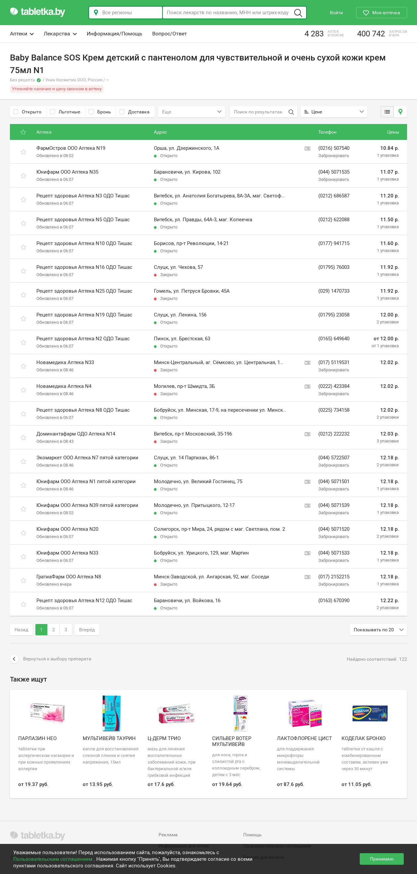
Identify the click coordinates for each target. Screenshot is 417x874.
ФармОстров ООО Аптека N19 (70, 148)
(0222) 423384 (333, 386)
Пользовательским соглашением (53, 859)
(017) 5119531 (333, 362)
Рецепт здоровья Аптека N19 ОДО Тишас (84, 315)
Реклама (168, 834)
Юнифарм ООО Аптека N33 (67, 553)
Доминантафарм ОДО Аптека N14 (75, 434)
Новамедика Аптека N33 (65, 362)
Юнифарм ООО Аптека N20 (67, 529)
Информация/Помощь (114, 33)
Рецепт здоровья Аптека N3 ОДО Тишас (83, 196)
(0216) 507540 (333, 148)
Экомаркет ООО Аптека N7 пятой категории (87, 458)
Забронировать (333, 155)
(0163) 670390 (333, 600)
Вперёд (87, 629)
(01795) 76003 (333, 267)
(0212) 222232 (333, 434)
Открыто (27, 111)
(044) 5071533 (333, 553)
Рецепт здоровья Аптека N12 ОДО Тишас (84, 600)
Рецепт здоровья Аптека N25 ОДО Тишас (84, 291)
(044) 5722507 (333, 458)
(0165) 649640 (333, 339)
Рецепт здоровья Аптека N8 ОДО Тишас (83, 410)
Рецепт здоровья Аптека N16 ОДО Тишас (84, 267)
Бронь (100, 111)
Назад (21, 629)
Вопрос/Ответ (169, 33)
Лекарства (60, 33)
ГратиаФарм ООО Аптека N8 (68, 577)
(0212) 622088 (333, 220)
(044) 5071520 (333, 529)
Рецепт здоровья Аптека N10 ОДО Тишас (84, 243)
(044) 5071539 (333, 505)
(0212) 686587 (333, 196)
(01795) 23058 (333, 315)
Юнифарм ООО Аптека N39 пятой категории (87, 505)
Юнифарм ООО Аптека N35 (67, 172)
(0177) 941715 (333, 243)
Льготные (65, 111)
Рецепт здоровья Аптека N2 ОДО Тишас (83, 339)
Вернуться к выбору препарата (50, 659)
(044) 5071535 (333, 172)
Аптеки (22, 33)
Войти (336, 12)
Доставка (134, 111)
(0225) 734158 (333, 410)
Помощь (252, 834)
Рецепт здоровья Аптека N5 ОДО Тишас (83, 220)
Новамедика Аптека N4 (63, 386)
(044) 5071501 (333, 481)
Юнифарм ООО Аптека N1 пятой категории (86, 481)
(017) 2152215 (333, 577)
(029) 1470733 (333, 291)
